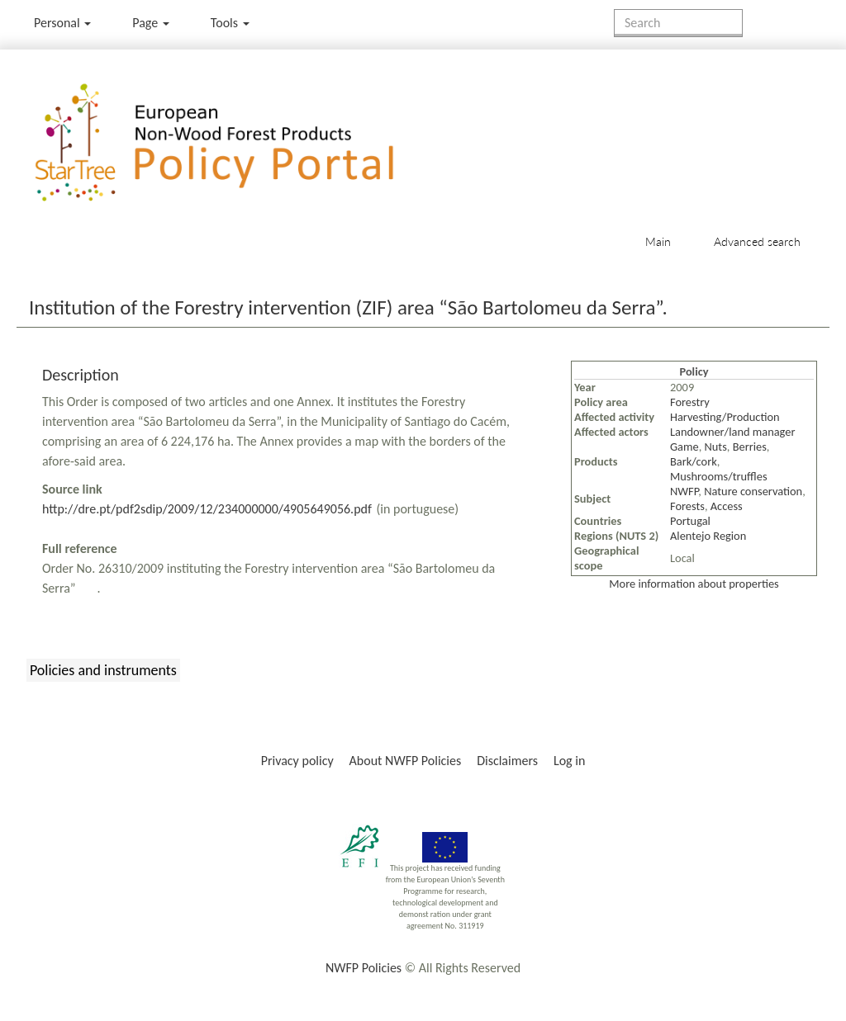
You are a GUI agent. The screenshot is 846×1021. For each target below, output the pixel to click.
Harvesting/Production (725, 416)
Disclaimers (507, 760)
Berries (750, 446)
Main (658, 241)
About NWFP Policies (405, 760)
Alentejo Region (708, 535)
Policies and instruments (103, 670)
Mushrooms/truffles (719, 476)
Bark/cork (693, 461)
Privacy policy (297, 760)
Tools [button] (230, 23)
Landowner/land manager (732, 431)
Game (684, 446)
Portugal (690, 520)
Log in (569, 760)
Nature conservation (753, 491)
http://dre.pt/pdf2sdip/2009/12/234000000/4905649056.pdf (207, 509)
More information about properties (693, 583)
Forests (687, 506)
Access (727, 506)
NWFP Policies (364, 968)
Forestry (690, 402)
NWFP (684, 491)
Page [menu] (150, 23)
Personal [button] (62, 23)
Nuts (716, 446)
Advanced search (757, 241)
